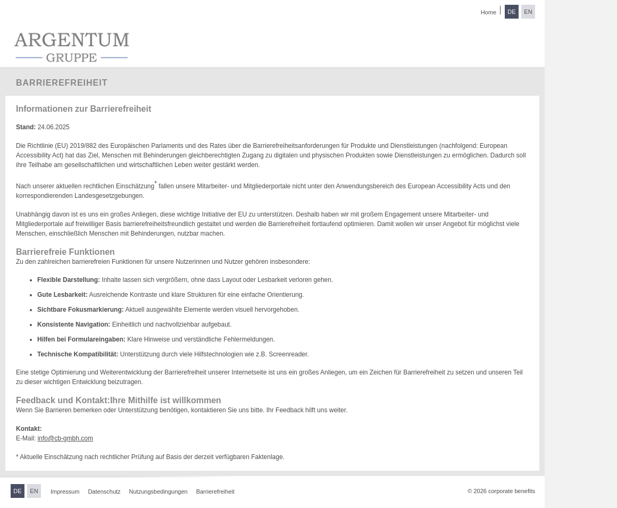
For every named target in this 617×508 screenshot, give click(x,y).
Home (488, 12)
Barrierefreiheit (215, 491)
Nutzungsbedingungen (158, 491)
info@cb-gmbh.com (65, 438)
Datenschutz (104, 491)
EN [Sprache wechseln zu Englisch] (528, 12)
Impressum (65, 491)
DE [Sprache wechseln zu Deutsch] (511, 12)
